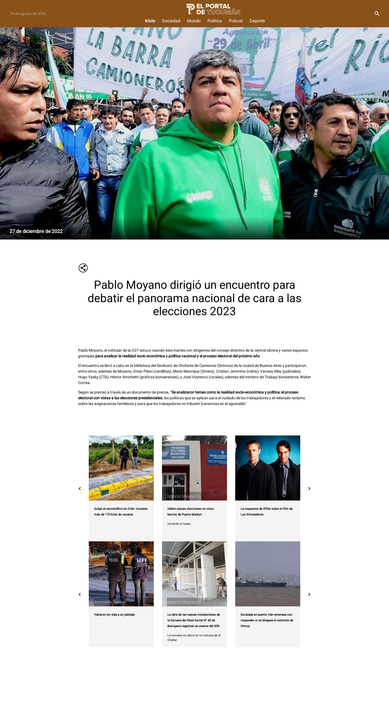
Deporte (257, 21)
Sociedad (171, 21)
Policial (236, 21)
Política (214, 21)
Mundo (194, 21)
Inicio (150, 21)
